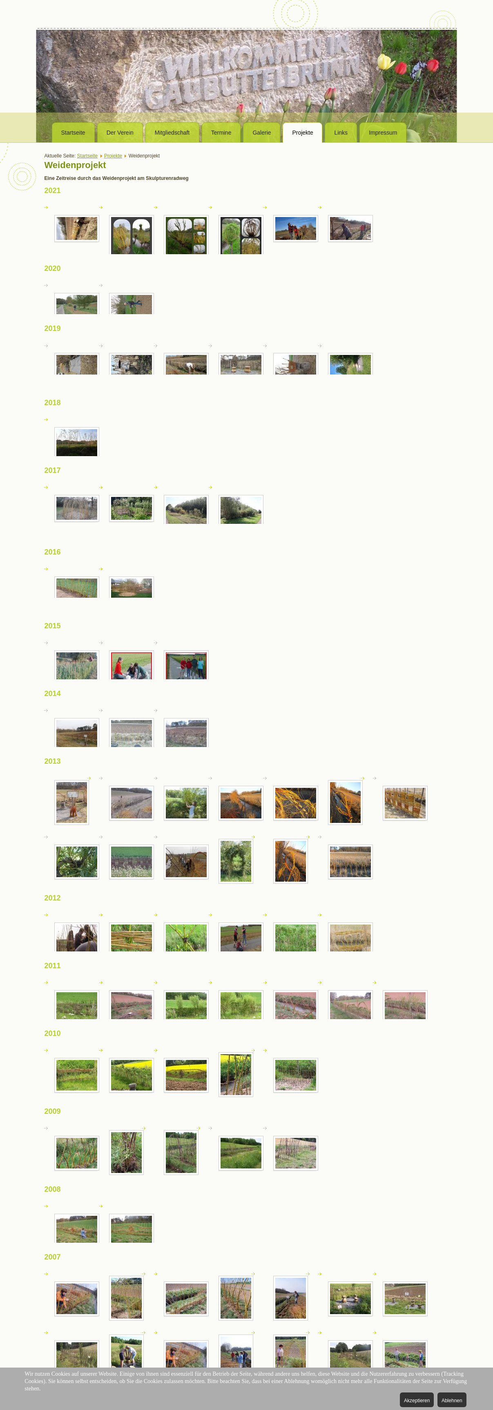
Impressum (383, 132)
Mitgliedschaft (172, 132)
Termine (221, 132)
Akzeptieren (417, 1400)
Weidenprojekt (75, 165)
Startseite (73, 132)
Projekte (302, 132)
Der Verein (120, 132)
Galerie (261, 132)
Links (341, 132)
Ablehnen (452, 1400)
